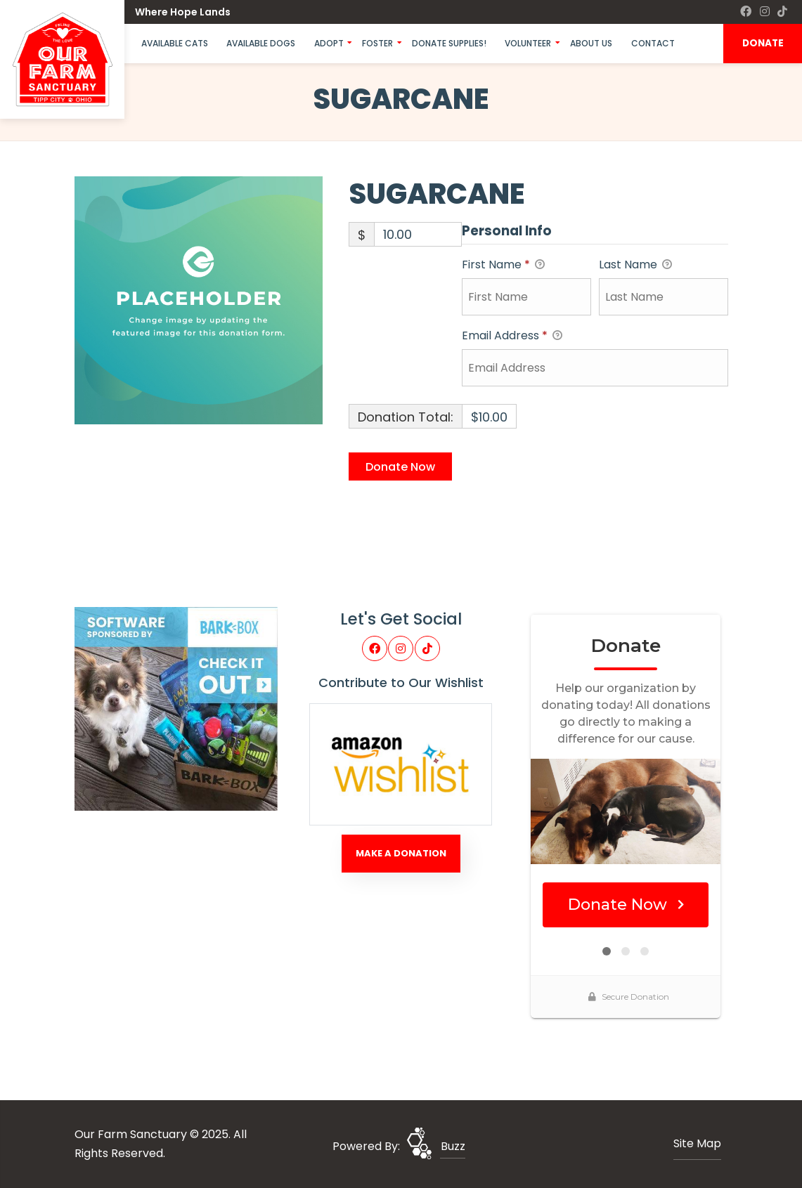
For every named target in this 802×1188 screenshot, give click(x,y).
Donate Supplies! (449, 43)
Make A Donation (401, 853)
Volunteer (528, 43)
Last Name (635, 265)
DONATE (763, 43)
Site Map (697, 1143)
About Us (591, 43)
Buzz (453, 1146)
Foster (377, 43)
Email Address (512, 336)
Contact (653, 43)
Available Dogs (260, 43)
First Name (503, 265)
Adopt (329, 43)
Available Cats (174, 43)
